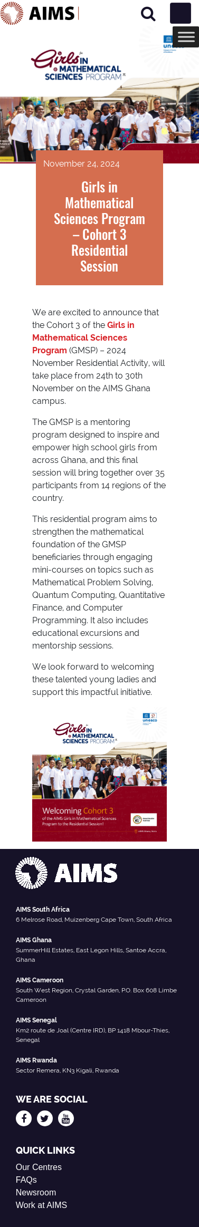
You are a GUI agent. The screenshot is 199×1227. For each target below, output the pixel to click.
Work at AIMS (42, 1205)
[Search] (148, 13)
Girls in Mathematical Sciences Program (83, 337)
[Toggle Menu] (186, 37)
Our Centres (39, 1167)
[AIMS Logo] (39, 13)
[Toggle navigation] (180, 13)
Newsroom (36, 1192)
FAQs (26, 1179)
